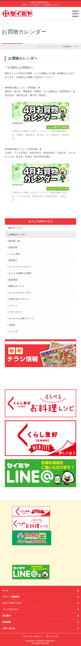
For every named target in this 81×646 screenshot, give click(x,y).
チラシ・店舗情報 (10, 596)
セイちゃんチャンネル (19, 292)
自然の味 (12, 247)
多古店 (62, 204)
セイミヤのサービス (52, 46)
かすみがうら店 (55, 188)
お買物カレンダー (17, 234)
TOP (39, 46)
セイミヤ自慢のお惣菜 (19, 273)
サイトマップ (52, 636)
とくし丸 (12, 331)
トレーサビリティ (10, 609)
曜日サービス (15, 228)
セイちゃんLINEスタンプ (21, 318)
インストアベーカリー (19, 266)
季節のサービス (16, 286)
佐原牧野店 (58, 139)
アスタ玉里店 (56, 200)
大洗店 (60, 208)
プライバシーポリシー (32, 636)
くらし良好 (14, 254)
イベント (12, 305)
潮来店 (64, 127)
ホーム (5, 590)
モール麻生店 (54, 127)
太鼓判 (11, 325)
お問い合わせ (8, 628)
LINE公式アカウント (18, 299)
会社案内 (6, 615)
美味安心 (12, 260)
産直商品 (12, 279)
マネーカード (15, 312)
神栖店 (63, 142)
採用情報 (6, 622)
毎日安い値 (14, 241)
